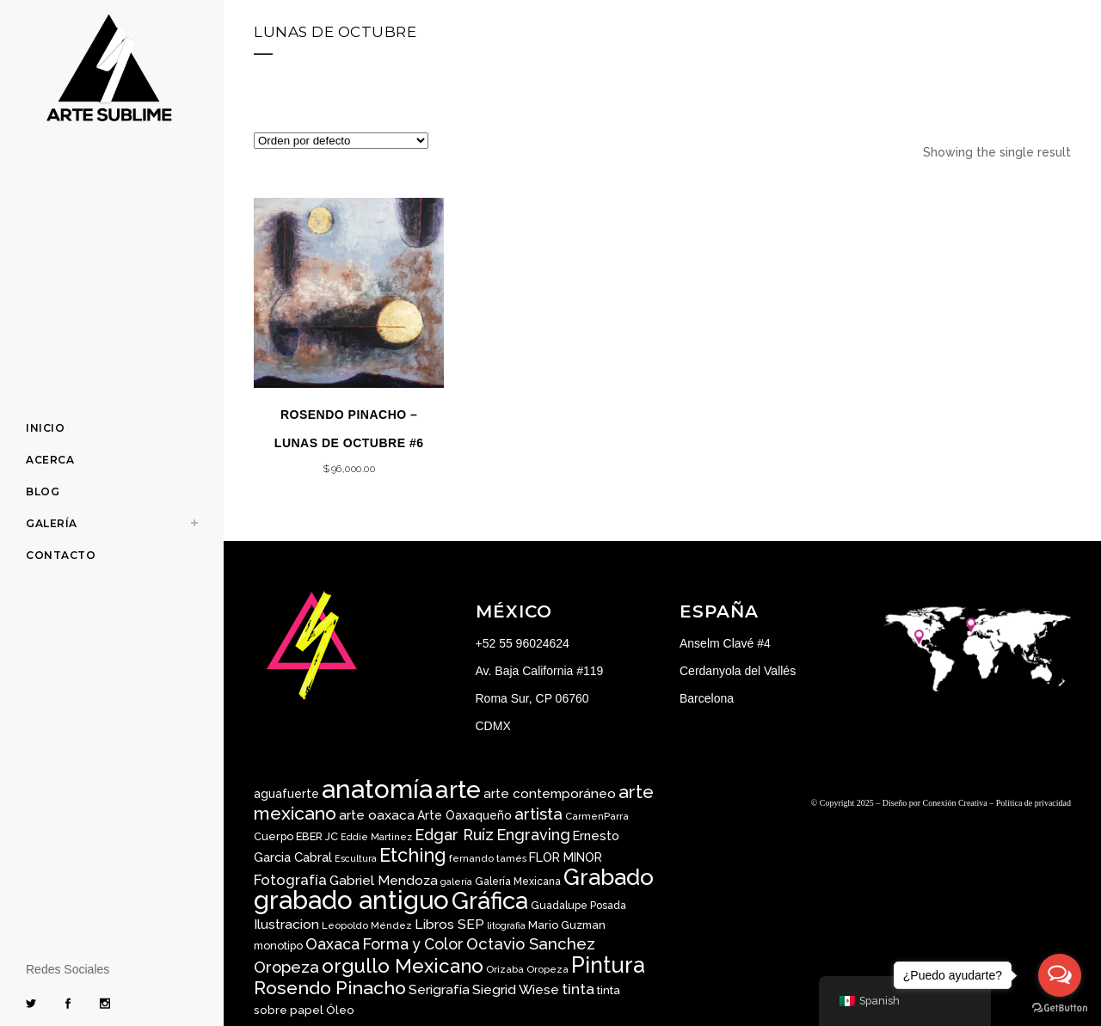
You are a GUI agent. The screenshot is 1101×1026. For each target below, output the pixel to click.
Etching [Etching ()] (412, 855)
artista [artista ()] (538, 813)
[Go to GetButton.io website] (1059, 1008)
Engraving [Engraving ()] (533, 835)
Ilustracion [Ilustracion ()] (286, 924)
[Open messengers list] (1059, 975)
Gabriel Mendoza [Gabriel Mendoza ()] (383, 880)
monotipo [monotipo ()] (278, 945)
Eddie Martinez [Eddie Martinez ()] (376, 837)
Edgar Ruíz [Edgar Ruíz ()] (454, 835)
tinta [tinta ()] (578, 989)
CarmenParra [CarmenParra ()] (597, 816)
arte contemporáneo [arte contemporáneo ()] (549, 794)
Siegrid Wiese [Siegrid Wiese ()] (515, 989)
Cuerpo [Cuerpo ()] (273, 836)
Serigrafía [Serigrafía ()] (439, 989)
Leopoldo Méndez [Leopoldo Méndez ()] (367, 925)
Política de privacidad (1033, 803)
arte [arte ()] (458, 790)
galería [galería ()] (456, 881)
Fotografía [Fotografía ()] (290, 879)
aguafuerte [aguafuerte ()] (286, 794)
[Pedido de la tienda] (341, 140)
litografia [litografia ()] (506, 925)
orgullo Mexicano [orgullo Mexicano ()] (402, 966)
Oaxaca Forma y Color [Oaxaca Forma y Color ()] (384, 944)
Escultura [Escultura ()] (356, 858)
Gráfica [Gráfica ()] (490, 900)
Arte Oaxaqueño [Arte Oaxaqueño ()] (464, 815)
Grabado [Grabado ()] (608, 876)
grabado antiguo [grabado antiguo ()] (351, 900)
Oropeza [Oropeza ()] (547, 969)
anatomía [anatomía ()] (377, 789)
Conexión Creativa (955, 803)
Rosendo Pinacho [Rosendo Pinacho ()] (330, 987)
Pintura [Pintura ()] (608, 965)
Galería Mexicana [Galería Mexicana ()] (518, 881)
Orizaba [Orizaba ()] (505, 969)
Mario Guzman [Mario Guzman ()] (567, 924)
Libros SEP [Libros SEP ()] (449, 924)
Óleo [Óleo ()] (340, 1010)
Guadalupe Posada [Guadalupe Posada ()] (578, 906)
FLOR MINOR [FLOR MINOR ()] (565, 857)
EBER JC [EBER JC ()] (317, 836)
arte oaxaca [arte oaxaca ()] (377, 815)
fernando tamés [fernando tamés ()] (487, 858)
